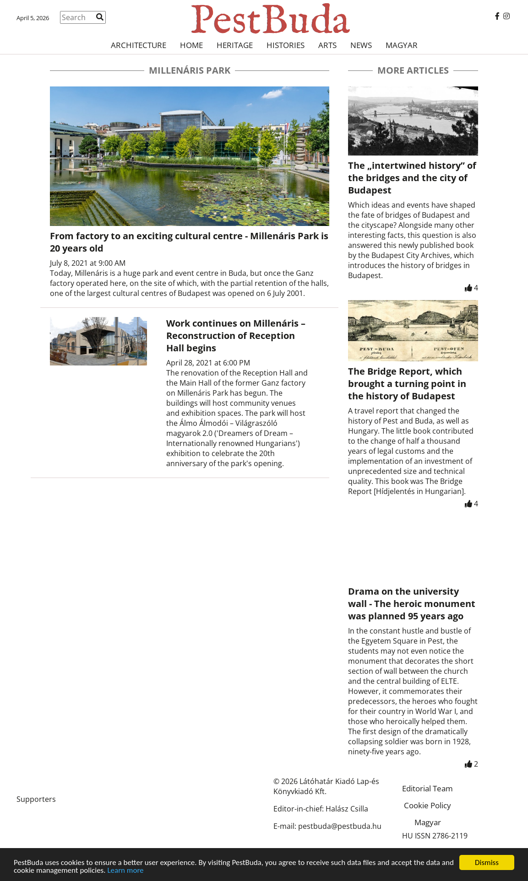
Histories (286, 45)
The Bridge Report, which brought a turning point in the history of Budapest (407, 383)
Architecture (138, 45)
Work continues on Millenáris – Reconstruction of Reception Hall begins (235, 335)
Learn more (125, 871)
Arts (327, 45)
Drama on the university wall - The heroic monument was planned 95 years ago (411, 603)
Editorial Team (427, 788)
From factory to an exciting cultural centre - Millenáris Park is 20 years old (189, 242)
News (361, 45)
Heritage (235, 45)
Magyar (402, 45)
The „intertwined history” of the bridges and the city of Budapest (412, 177)
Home (191, 45)
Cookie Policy (427, 805)
